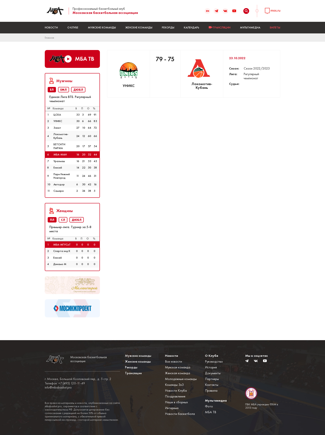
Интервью (172, 408)
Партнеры (212, 379)
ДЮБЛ (78, 90)
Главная (49, 37)
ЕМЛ (63, 90)
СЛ (63, 220)
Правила (211, 390)
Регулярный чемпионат (251, 76)
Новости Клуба (176, 390)
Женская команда (177, 373)
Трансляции (133, 373)
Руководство (214, 361)
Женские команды (138, 27)
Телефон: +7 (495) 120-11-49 (65, 383)
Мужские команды (102, 27)
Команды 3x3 (174, 384)
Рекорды (168, 27)
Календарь (191, 27)
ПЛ (52, 220)
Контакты (211, 384)
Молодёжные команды (181, 379)
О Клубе (72, 27)
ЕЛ (52, 90)
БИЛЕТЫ (275, 27)
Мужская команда (177, 367)
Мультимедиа (250, 27)
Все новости (173, 361)
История (211, 367)
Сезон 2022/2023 (257, 68)
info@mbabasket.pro (58, 387)
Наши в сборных (176, 402)
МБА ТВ (210, 412)
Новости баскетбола (180, 414)
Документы (213, 373)
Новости (51, 27)
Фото (209, 406)
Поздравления (175, 396)
